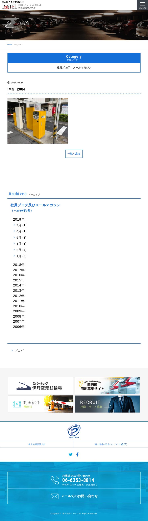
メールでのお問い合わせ (74, 496)
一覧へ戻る (74, 153)
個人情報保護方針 (37, 444)
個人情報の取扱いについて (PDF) (111, 444)
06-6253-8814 (78, 480)
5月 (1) (22, 237)
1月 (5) (22, 256)
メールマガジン (82, 67)
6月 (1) (22, 231)
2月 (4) (22, 250)
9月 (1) (22, 225)
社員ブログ (63, 67)
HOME (9, 44)
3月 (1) (22, 243)
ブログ (19, 350)
